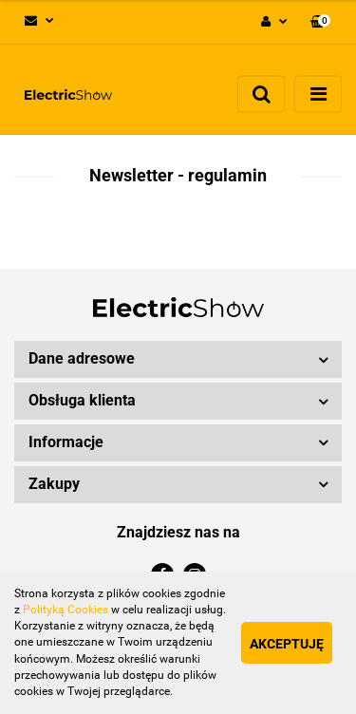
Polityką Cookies (65, 609)
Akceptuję (287, 643)
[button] (320, 22)
